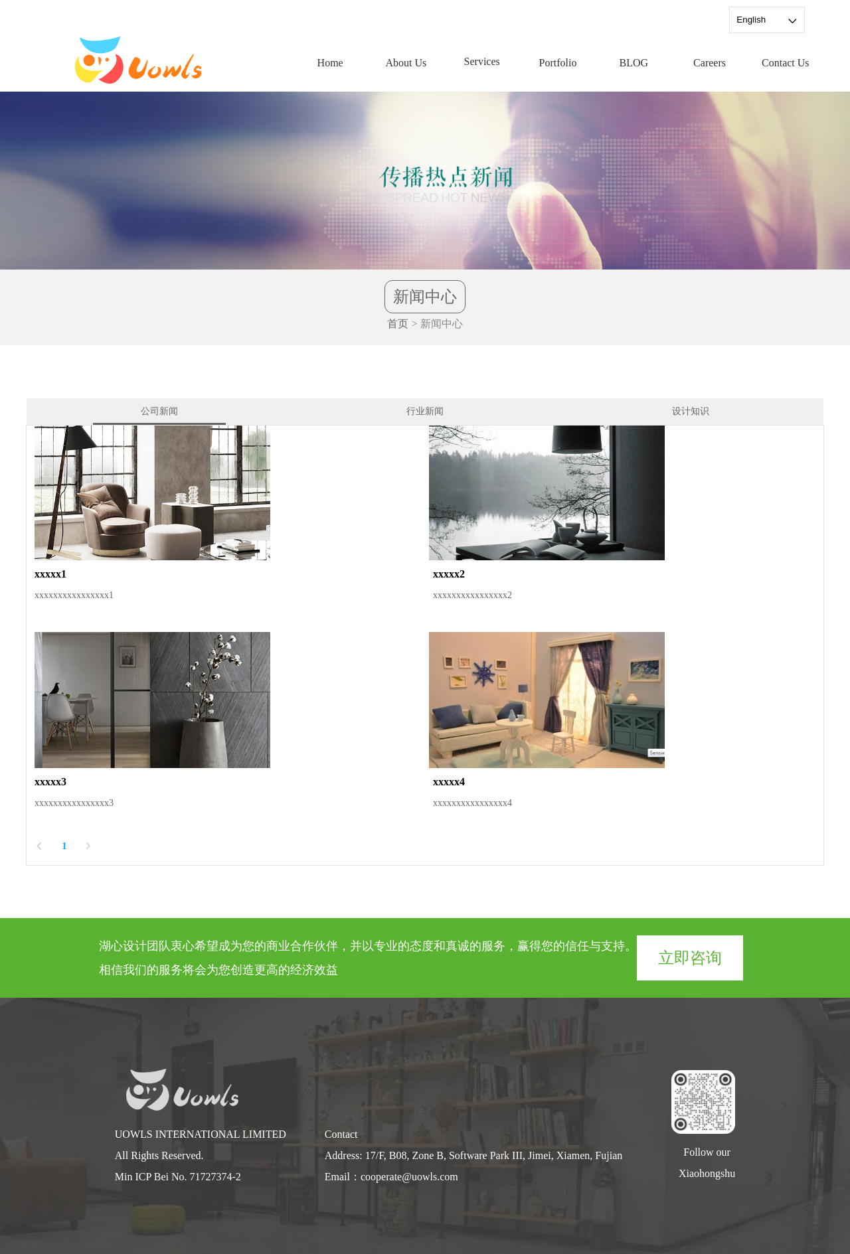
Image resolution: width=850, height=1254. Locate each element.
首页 (397, 323)
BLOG (633, 62)
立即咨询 (690, 958)
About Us (406, 62)
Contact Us (785, 62)
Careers (709, 62)
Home (330, 62)
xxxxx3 (50, 781)
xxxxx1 (50, 574)
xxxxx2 (449, 574)
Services (482, 61)
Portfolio (558, 62)
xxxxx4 (449, 781)
